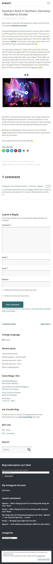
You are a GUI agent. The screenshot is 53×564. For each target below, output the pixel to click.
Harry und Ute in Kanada (11, 392)
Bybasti (6, 3)
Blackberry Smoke (19, 26)
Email (5, 268)
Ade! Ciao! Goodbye (9, 395)
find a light (29, 164)
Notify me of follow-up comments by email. (21, 290)
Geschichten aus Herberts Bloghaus (15, 387)
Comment (6, 225)
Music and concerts (15, 161)
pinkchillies (6, 398)
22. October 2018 (8, 18)
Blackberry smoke (13, 164)
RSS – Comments (8, 433)
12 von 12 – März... (9, 401)
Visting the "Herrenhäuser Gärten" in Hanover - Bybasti (22, 186)
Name (5, 257)
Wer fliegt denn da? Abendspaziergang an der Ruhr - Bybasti (26, 515)
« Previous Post (9, 324)
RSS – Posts (6, 430)
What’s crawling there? (10, 367)
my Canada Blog (25, 417)
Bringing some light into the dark (23, 521)
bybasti (5, 503)
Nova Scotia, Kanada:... (10, 383)
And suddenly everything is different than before (30, 524)
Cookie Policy (41, 556)
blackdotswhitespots (9, 381)
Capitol (13, 41)
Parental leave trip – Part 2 (12, 360)
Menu (48, 3)
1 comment (21, 18)
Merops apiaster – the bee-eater (14, 357)
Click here (6, 490)
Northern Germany (28, 161)
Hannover (37, 164)
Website (5, 279)
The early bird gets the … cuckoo (17, 517)
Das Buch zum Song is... (11, 389)
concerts (23, 164)
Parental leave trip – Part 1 (12, 364)
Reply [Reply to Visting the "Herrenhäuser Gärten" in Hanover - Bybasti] (48, 186)
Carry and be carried (9, 354)
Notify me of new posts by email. (17, 296)
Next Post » (46, 324)
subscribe (9, 476)
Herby (4, 509)
